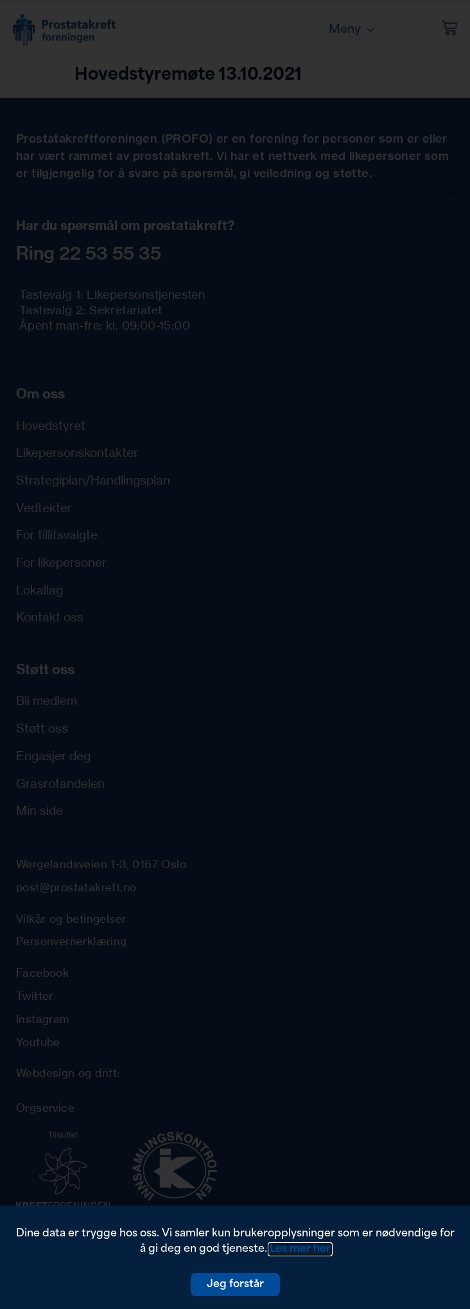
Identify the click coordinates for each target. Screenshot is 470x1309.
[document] (235, 654)
